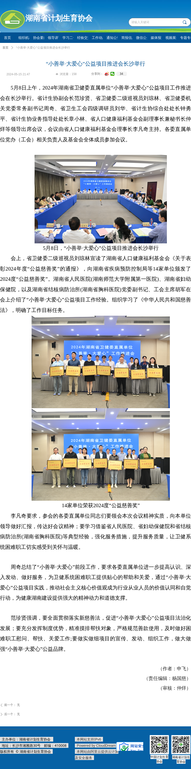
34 (121, 74)
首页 (5, 47)
